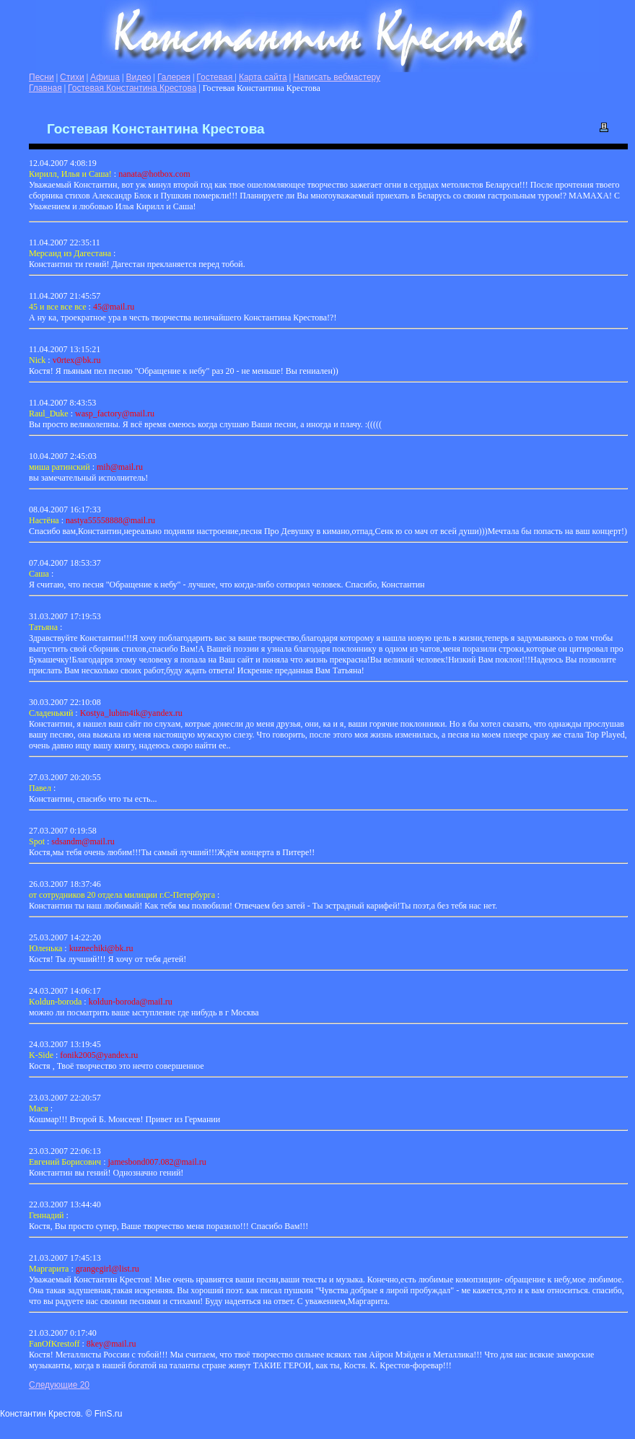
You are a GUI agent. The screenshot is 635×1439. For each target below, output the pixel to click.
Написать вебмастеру (336, 77)
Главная (45, 88)
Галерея (173, 77)
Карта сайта (263, 77)
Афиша (105, 77)
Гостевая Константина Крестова (132, 88)
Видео (138, 77)
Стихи (72, 77)
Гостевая (215, 77)
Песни (41, 77)
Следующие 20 (59, 1385)
